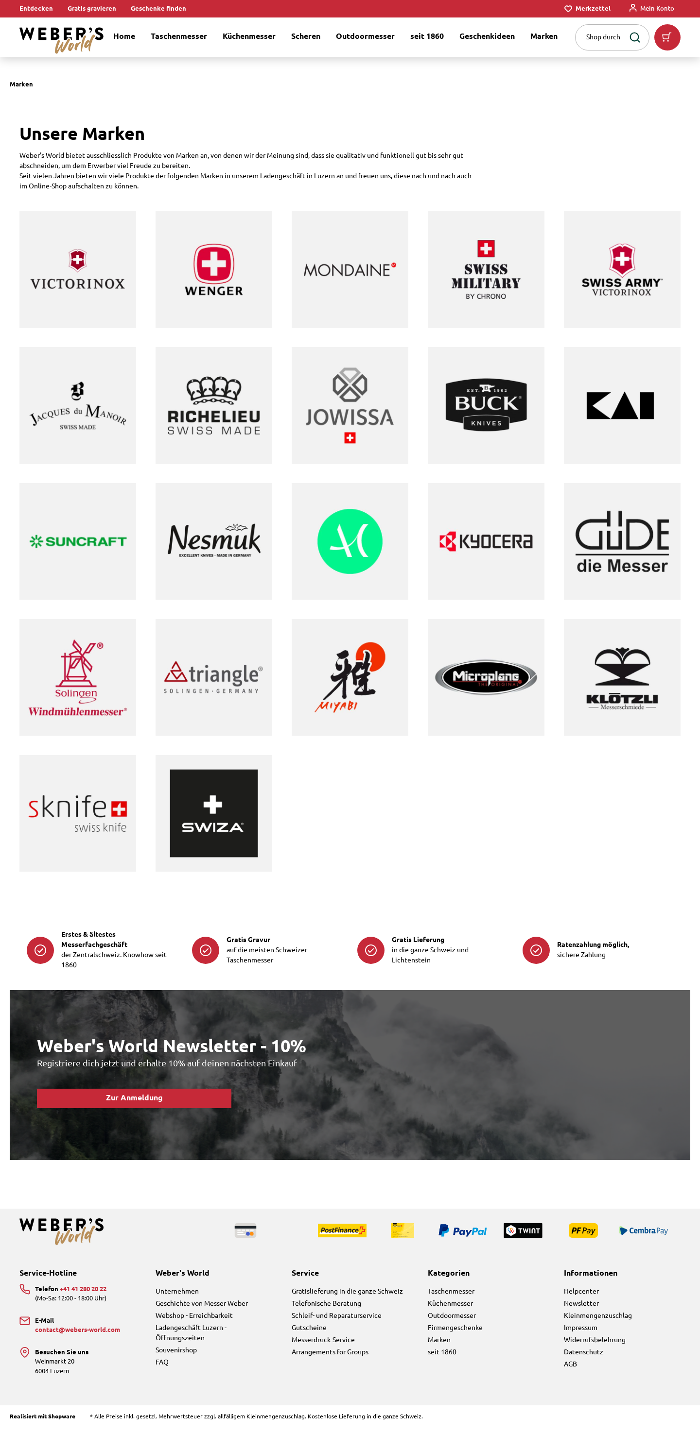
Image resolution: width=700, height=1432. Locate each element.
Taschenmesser (451, 1291)
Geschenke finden (158, 9)
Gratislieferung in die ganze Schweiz (347, 1291)
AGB (570, 1364)
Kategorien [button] (449, 1273)
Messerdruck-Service (323, 1340)
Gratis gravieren (92, 9)
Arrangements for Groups (330, 1352)
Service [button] (305, 1273)
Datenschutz (583, 1352)
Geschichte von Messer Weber (202, 1303)
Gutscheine (309, 1328)
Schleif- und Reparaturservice (337, 1316)
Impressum (580, 1328)
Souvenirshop (176, 1350)
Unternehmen (177, 1291)
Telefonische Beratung (326, 1303)
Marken (439, 1340)
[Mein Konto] (652, 9)
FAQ (162, 1362)
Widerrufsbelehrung (595, 1340)
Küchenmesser (450, 1303)
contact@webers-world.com (77, 1330)
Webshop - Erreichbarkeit (194, 1316)
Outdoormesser (452, 1316)
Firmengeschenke (455, 1328)
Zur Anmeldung (134, 1098)
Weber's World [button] (183, 1273)
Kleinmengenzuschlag (598, 1316)
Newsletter (581, 1303)
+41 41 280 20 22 (83, 1289)
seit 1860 (442, 1352)
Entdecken (36, 9)
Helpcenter (581, 1291)
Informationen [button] (590, 1273)
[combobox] (599, 37)
